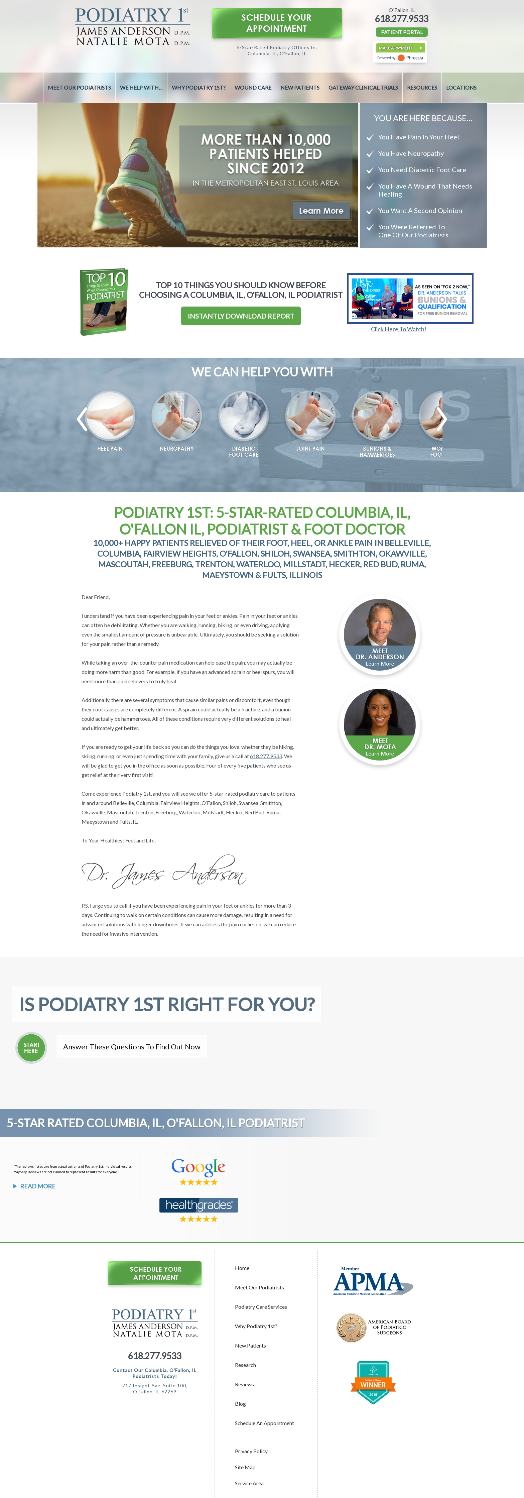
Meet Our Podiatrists (79, 87)
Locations (461, 87)
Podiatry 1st (136, 793)
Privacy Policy (251, 1451)
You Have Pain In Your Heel (418, 137)
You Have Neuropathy (411, 153)
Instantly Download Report (241, 316)
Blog (240, 1403)
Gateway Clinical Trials (363, 87)
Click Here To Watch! (398, 329)
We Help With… (141, 87)
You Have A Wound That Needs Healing (425, 190)
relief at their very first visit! (122, 775)
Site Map (245, 1467)
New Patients (299, 87)
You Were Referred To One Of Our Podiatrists (413, 231)
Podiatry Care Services (261, 1306)
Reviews (244, 1384)
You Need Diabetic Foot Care (422, 169)
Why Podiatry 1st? (199, 87)
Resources (422, 87)
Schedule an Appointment (264, 1423)
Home (242, 1268)
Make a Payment (395, 47)
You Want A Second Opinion (420, 210)
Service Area (249, 1483)
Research (245, 1365)
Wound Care (253, 87)
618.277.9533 (401, 18)
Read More (37, 1186)
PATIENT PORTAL (402, 32)
